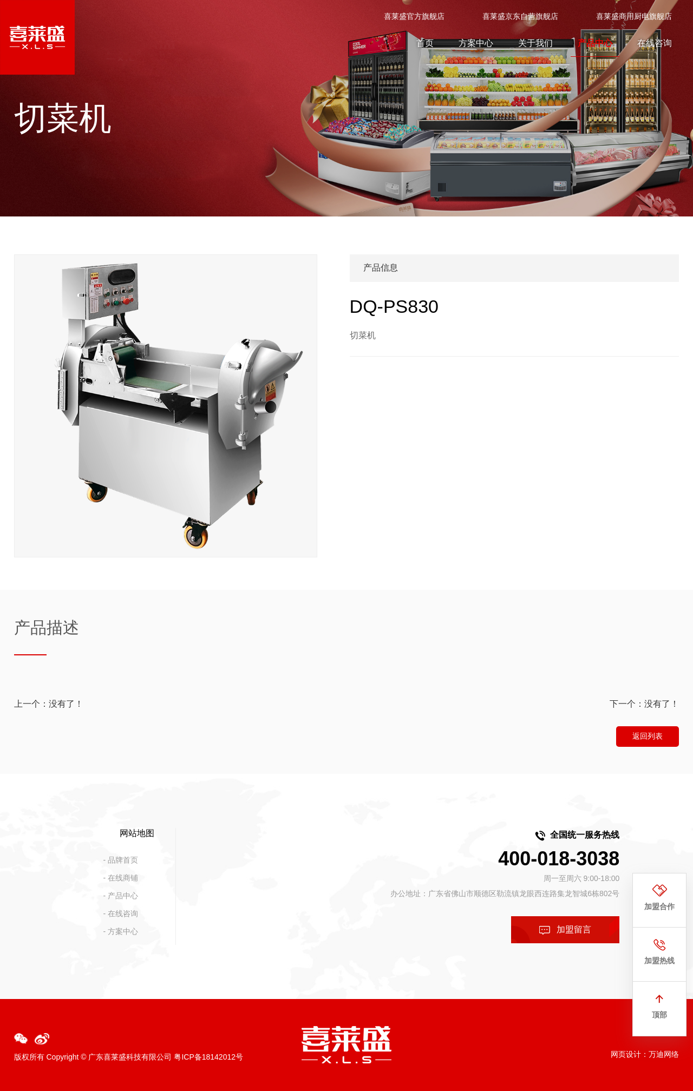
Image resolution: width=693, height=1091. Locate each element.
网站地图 (137, 833)
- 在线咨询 (121, 913)
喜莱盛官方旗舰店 (414, 16)
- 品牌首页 (121, 860)
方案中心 (476, 43)
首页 (425, 43)
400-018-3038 (558, 858)
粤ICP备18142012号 (208, 1057)
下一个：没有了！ (644, 703)
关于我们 (535, 43)
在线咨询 (654, 43)
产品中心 (595, 43)
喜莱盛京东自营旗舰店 (520, 16)
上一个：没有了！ (48, 703)
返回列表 (647, 736)
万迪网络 (664, 1054)
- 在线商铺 (121, 877)
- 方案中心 (121, 931)
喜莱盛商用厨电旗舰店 (634, 16)
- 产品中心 (121, 895)
